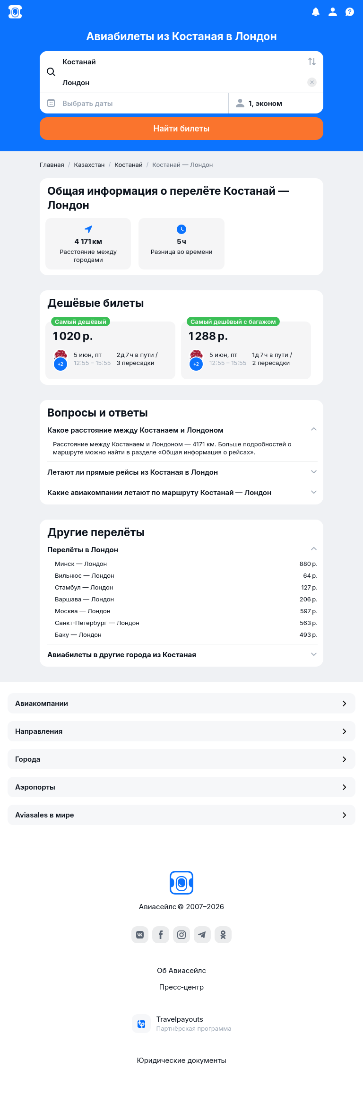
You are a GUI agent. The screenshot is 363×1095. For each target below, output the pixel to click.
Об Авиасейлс (181, 970)
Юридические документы (181, 1060)
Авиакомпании (181, 703)
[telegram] (202, 934)
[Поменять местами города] (311, 61)
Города (181, 759)
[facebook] (160, 934)
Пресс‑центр (181, 986)
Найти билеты (182, 128)
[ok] (223, 934)
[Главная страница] (15, 11)
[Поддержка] (349, 11)
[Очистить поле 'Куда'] (312, 82)
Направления (181, 731)
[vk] (140, 934)
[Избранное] (315, 11)
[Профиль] (332, 11)
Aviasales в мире (181, 814)
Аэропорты (181, 786)
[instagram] (181, 934)
